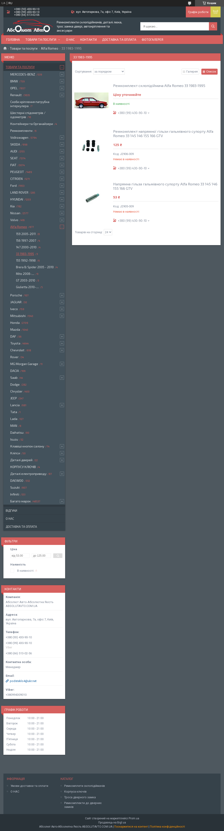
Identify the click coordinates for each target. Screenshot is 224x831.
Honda (15, 323)
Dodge (15, 384)
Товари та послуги (40, 39)
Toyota (15, 343)
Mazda (15, 329)
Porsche (16, 295)
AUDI (13, 151)
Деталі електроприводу (28, 474)
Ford (13, 185)
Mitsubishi (18, 316)
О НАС (15, 791)
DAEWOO (16, 480)
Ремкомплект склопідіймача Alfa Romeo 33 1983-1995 (159, 85)
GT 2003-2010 (25, 280)
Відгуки (11, 510)
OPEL (14, 88)
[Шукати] (213, 26)
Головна (13, 39)
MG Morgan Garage (24, 364)
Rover (14, 357)
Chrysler (16, 391)
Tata (13, 412)
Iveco (14, 309)
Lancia (15, 405)
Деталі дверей (21, 460)
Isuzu (14, 439)
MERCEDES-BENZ (22, 74)
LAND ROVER (19, 192)
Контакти (88, 39)
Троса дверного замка (80, 797)
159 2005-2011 (26, 234)
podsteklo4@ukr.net (23, 681)
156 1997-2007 (26, 240)
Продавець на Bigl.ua (112, 822)
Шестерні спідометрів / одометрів (27, 115)
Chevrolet (17, 350)
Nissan (15, 213)
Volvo (14, 220)
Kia (12, 206)
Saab (14, 377)
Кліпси (15, 453)
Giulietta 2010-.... (27, 287)
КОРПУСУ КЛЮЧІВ (23, 467)
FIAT (13, 165)
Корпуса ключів (75, 791)
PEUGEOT (17, 172)
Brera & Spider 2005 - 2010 (35, 267)
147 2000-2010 (26, 247)
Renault (16, 95)
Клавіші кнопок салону (27, 446)
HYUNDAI (16, 199)
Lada (13, 419)
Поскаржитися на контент (131, 826)
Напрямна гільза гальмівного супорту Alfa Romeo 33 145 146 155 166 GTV (165, 186)
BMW (14, 81)
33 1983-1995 (25, 254)
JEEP (13, 398)
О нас (70, 39)
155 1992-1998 (26, 260)
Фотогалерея (152, 39)
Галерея (192, 71)
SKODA (15, 144)
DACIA (14, 371)
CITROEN (16, 179)
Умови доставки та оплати (29, 786)
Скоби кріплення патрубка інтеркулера (29, 104)
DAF (13, 336)
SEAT (14, 158)
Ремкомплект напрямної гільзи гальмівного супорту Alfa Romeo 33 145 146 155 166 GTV (163, 133)
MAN (13, 426)
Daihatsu (17, 432)
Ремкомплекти (21, 131)
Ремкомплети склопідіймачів (84, 786)
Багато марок (20, 501)
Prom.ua (134, 818)
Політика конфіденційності (167, 826)
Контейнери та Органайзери (31, 124)
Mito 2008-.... (25, 274)
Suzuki (15, 487)
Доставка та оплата (119, 39)
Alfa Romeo (49, 48)
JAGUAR (15, 302)
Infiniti (14, 494)
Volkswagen (19, 137)
